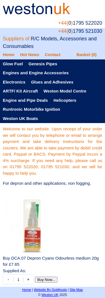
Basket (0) (86, 54)
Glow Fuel (13, 63)
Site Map (76, 290)
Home (9, 54)
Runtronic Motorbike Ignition (31, 109)
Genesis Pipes (43, 63)
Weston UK (49, 295)
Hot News (29, 54)
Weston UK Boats (20, 118)
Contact (52, 54)
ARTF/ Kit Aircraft (20, 91)
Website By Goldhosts (50, 290)
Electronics (14, 82)
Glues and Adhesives (52, 82)
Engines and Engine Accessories (36, 72)
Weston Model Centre (64, 91)
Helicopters (64, 100)
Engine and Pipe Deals (25, 100)
